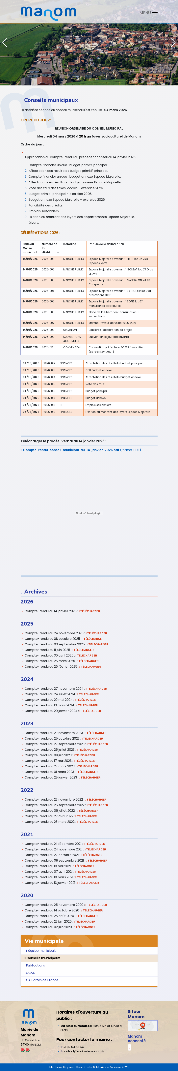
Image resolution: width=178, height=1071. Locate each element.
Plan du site (84, 1067)
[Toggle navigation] (147, 12)
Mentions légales (61, 1067)
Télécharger (89, 611)
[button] (173, 42)
